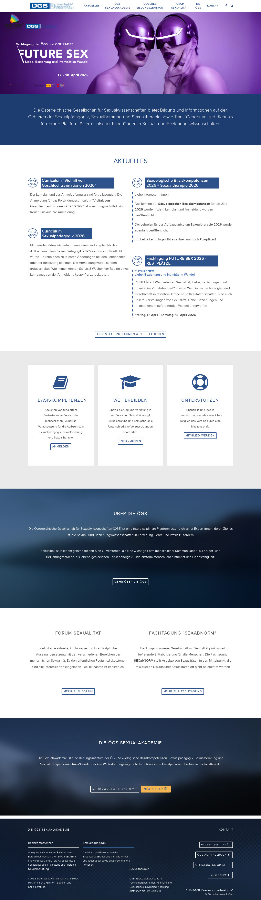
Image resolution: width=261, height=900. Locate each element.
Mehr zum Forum (78, 693)
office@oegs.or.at (213, 862)
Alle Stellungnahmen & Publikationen (130, 334)
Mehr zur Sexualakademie (114, 792)
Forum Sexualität (179, 5)
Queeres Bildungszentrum (150, 5)
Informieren (130, 441)
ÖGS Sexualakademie (117, 5)
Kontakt (213, 5)
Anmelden (61, 446)
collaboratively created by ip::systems (212, 897)
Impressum (221, 872)
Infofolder (156, 792)
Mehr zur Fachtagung (183, 693)
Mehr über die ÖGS (130, 582)
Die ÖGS (198, 5)
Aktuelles (92, 5)
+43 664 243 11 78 (216, 844)
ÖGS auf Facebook (215, 853)
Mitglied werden (200, 435)
